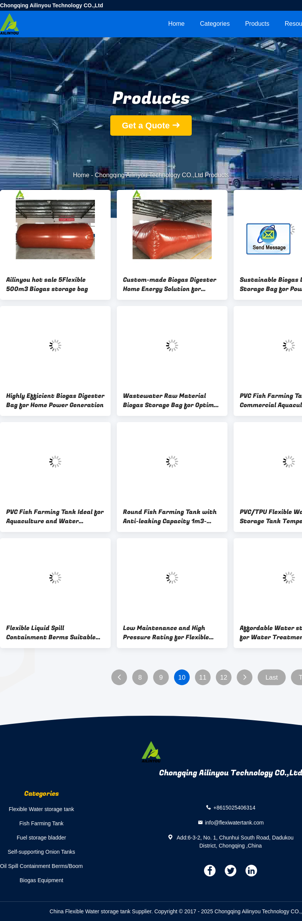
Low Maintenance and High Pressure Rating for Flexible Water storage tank (166, 632)
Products (257, 23)
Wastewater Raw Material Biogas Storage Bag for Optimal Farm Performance (171, 400)
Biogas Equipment (41, 880)
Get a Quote (146, 125)
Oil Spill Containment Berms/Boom (41, 866)
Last (271, 677)
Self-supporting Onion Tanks (41, 852)
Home (176, 23)
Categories (215, 23)
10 (182, 677)
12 (223, 677)
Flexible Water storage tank (41, 809)
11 (202, 677)
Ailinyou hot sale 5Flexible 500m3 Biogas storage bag (47, 284)
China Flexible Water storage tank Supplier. (102, 911)
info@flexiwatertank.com (234, 822)
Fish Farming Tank (41, 823)
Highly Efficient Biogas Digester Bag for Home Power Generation (55, 400)
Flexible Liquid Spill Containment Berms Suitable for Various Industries (51, 632)
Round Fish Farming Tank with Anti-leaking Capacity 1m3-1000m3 (170, 516)
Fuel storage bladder (41, 838)
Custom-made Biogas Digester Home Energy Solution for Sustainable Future (169, 284)
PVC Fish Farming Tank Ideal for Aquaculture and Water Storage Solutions (55, 516)
